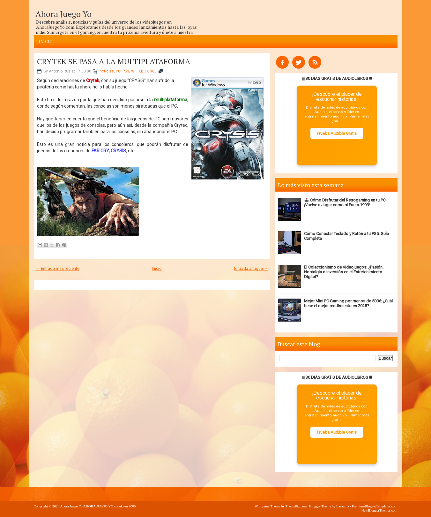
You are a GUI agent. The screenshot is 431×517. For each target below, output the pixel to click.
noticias (107, 71)
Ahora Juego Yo (63, 13)
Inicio (46, 41)
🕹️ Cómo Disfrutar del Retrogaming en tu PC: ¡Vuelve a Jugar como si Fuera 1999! (345, 202)
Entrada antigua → (251, 268)
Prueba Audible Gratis (337, 133)
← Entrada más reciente (57, 268)
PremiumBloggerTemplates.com (375, 506)
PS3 (126, 71)
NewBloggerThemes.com (379, 510)
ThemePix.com (296, 506)
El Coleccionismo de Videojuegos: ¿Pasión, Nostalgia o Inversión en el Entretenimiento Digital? (343, 272)
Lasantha (342, 506)
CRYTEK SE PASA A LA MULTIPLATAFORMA (113, 61)
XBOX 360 (147, 71)
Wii (134, 71)
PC (118, 71)
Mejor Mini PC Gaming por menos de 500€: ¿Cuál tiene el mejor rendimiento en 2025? (348, 303)
